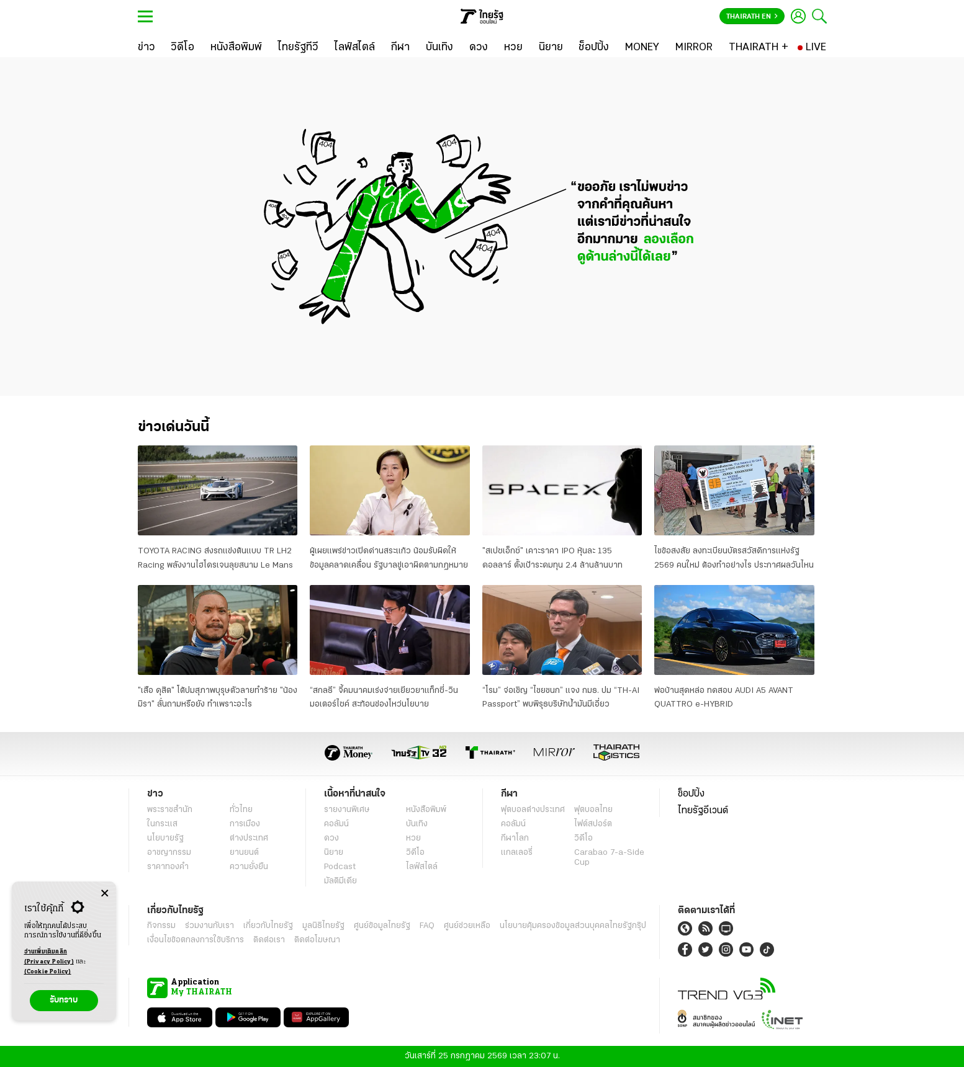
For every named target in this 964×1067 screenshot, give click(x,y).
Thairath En (752, 16)
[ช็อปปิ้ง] (594, 47)
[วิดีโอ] (182, 47)
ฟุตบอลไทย (593, 810)
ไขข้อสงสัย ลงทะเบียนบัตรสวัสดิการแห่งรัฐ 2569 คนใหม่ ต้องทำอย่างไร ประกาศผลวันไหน (734, 558)
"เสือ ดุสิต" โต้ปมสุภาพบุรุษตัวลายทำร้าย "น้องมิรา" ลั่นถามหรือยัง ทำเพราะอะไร (217, 697)
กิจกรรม (161, 926)
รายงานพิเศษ (347, 810)
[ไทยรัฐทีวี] (298, 47)
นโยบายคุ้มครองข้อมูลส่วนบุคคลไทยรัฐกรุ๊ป (573, 926)
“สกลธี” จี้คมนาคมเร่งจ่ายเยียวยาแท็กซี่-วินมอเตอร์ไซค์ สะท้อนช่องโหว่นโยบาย (384, 697)
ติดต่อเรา (269, 940)
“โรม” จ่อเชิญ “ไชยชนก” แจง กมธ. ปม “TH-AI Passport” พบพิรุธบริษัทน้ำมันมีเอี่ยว (560, 697)
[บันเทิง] (439, 47)
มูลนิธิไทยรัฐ (323, 926)
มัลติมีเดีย (340, 881)
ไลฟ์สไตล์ (422, 867)
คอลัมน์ (336, 824)
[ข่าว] (146, 47)
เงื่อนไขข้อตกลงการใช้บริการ (195, 940)
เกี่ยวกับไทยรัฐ (268, 926)
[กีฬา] (400, 47)
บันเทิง (417, 824)
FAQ (427, 926)
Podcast (340, 867)
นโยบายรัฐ (165, 838)
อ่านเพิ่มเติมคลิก (49, 958)
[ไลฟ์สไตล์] (355, 47)
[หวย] (513, 47)
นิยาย (333, 852)
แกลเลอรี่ (517, 852)
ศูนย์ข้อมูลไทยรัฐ (382, 926)
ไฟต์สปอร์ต (593, 824)
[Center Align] (104, 893)
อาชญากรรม (169, 852)
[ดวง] (478, 47)
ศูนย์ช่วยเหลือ (467, 926)
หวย (413, 838)
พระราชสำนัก (169, 810)
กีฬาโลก (515, 838)
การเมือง (245, 824)
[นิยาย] (551, 47)
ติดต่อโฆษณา (317, 940)
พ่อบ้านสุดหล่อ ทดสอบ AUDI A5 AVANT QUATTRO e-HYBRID (723, 697)
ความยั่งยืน (249, 867)
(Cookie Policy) (47, 971)
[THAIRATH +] (758, 47)
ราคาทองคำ (168, 867)
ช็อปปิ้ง (691, 794)
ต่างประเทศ (249, 838)
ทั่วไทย (241, 810)
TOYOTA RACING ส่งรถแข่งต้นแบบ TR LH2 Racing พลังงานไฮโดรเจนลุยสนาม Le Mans (215, 558)
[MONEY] (642, 47)
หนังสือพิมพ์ (426, 810)
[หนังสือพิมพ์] (236, 47)
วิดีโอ (415, 852)
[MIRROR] (694, 47)
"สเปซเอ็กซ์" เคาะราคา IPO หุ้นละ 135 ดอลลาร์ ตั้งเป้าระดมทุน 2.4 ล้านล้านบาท (552, 558)
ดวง (331, 838)
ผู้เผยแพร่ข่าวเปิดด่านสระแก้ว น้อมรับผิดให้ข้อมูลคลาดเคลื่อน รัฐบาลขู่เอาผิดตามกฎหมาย (389, 558)
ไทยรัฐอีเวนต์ (703, 811)
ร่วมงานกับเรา (209, 926)
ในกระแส (162, 824)
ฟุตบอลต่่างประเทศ (533, 810)
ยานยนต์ (244, 852)
